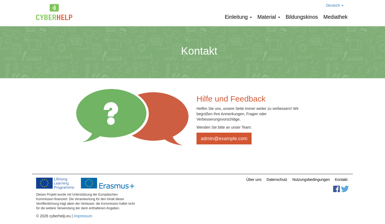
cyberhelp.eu (56, 12)
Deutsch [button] (335, 5)
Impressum (83, 216)
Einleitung (238, 17)
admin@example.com (224, 138)
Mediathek (336, 17)
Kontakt (341, 179)
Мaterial (268, 17)
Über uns (253, 179)
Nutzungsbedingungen (311, 179)
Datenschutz (277, 179)
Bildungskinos (302, 17)
